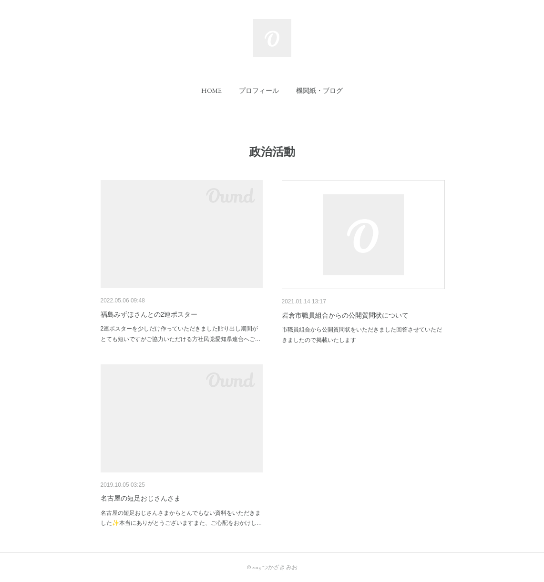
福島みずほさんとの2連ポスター (149, 314)
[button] (211, 90)
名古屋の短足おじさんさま (141, 498)
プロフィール (259, 90)
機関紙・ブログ (319, 90)
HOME (211, 90)
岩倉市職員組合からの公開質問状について (345, 315)
